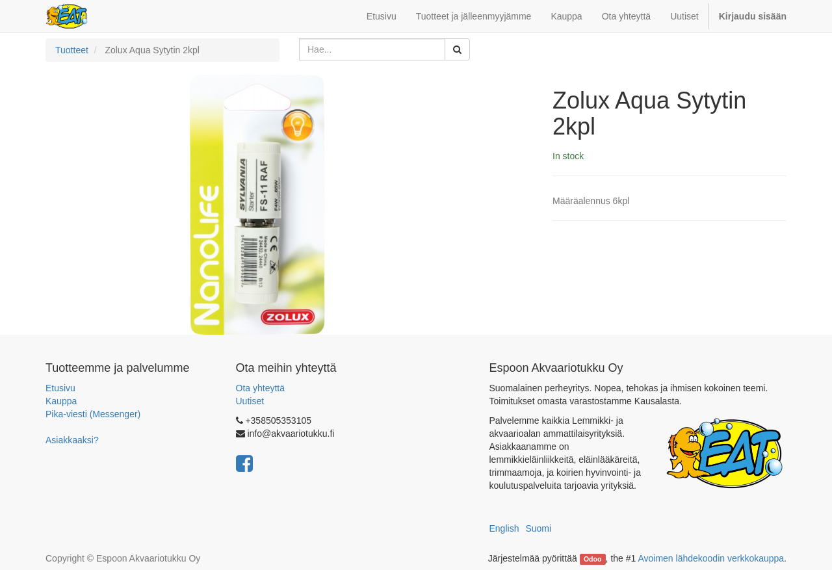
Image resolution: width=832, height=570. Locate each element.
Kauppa (61, 401)
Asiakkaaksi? (72, 440)
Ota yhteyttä (260, 388)
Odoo (592, 559)
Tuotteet (71, 50)
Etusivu (60, 388)
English (504, 528)
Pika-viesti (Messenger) (93, 414)
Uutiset (250, 401)
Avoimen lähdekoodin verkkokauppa (711, 558)
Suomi (538, 528)
